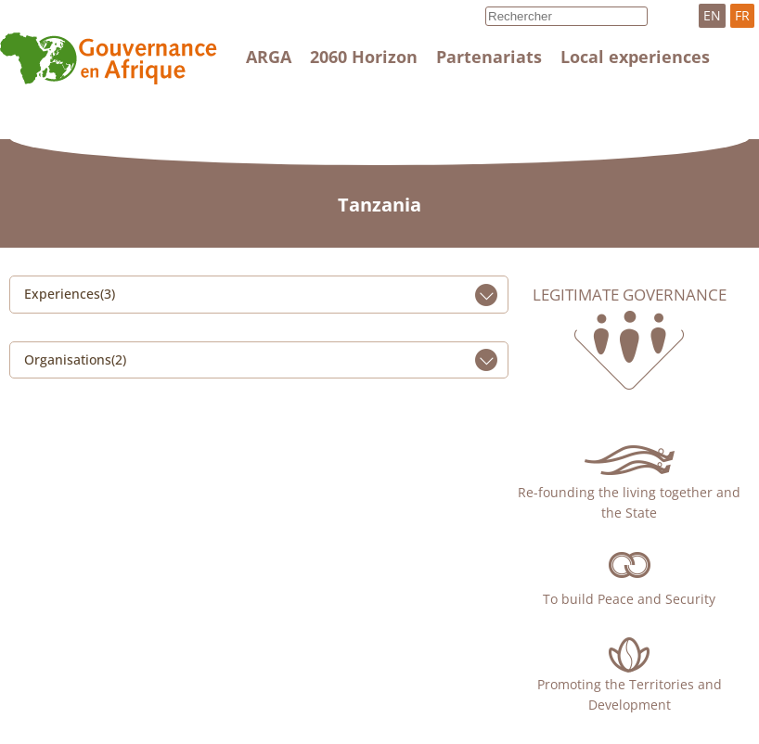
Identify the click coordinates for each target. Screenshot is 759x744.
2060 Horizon (364, 56)
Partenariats (489, 56)
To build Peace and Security (629, 599)
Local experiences (635, 56)
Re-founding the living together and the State (629, 502)
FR (742, 15)
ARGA (268, 56)
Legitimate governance (630, 295)
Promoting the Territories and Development (629, 694)
